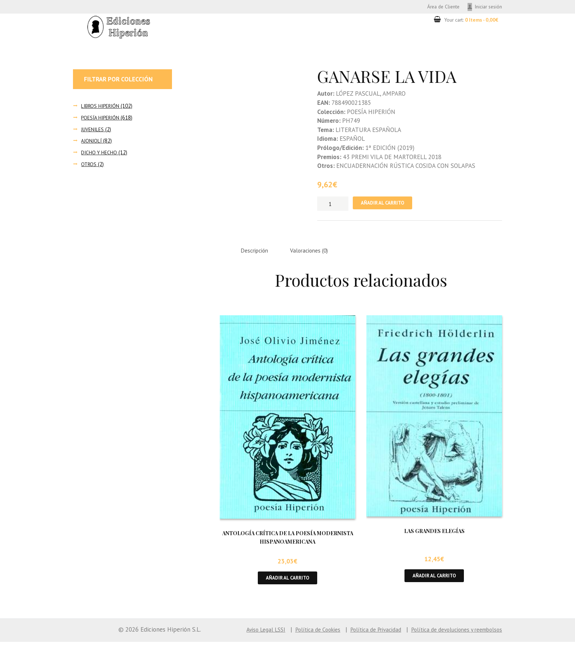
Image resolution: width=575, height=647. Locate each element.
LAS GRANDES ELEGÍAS (434, 534)
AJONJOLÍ (91, 142)
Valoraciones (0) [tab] (317, 253)
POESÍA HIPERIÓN (102, 118)
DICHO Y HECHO (99, 153)
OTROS (89, 165)
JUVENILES (93, 130)
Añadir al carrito (386, 204)
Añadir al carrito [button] (287, 581)
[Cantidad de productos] (332, 205)
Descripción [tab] (256, 253)
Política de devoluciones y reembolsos (451, 635)
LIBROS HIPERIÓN (101, 106)
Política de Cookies (297, 635)
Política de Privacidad (361, 635)
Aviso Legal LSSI (240, 635)
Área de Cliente (435, 6)
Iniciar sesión (486, 6)
